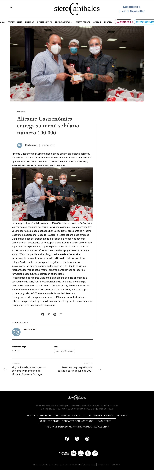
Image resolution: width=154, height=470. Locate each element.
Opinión (97, 22)
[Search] (11, 6)
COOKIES (116, 464)
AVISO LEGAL (90, 464)
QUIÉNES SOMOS (49, 421)
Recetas (108, 22)
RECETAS (122, 415)
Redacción (30, 329)
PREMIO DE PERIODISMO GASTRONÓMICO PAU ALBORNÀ (77, 426)
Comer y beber (83, 22)
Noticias (29, 22)
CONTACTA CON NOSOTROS (77, 421)
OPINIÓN (109, 415)
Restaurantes (44, 22)
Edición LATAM (15, 22)
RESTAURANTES (49, 415)
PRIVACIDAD (103, 464)
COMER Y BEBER (92, 415)
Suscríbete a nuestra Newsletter (132, 9)
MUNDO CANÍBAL (71, 415)
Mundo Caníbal (62, 22)
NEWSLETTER (103, 421)
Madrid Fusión (124, 22)
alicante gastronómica (64, 351)
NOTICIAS (32, 415)
